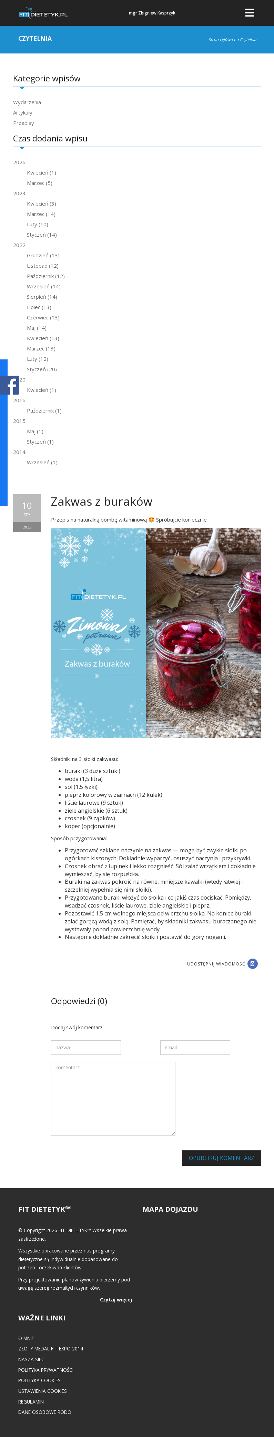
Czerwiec (43, 317)
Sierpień (42, 296)
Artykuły (22, 112)
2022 (19, 244)
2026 (19, 162)
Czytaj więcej (116, 1299)
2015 (19, 420)
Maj (37, 327)
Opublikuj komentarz (221, 1158)
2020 (19, 379)
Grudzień (43, 255)
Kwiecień (41, 172)
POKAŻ (9, 385)
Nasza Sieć (31, 1359)
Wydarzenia (27, 102)
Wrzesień (44, 286)
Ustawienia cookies (42, 1391)
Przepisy (23, 122)
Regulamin (31, 1401)
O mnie (26, 1338)
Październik (46, 275)
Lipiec (39, 307)
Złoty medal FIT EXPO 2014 (50, 1348)
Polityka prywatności (45, 1370)
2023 (19, 193)
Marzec (39, 182)
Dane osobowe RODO (44, 1412)
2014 (19, 451)
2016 (19, 400)
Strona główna (222, 39)
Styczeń (42, 234)
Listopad (43, 265)
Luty (37, 224)
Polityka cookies (39, 1380)
